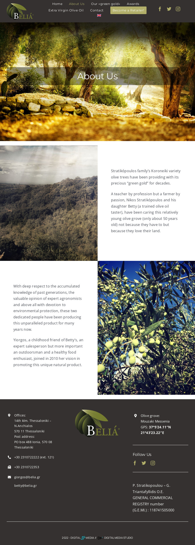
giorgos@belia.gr (27, 477)
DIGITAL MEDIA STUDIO (115, 538)
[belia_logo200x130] (97, 410)
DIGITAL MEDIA (82, 538)
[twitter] (169, 9)
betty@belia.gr (25, 485)
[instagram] (178, 9)
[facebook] (160, 9)
